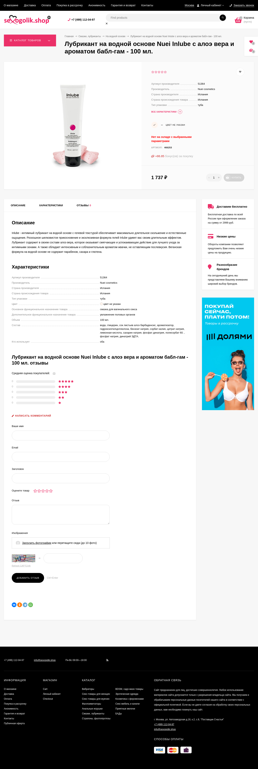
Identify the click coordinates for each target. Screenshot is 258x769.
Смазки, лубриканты (90, 36)
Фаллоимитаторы (91, 703)
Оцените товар (20, 490)
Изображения (20, 533)
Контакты (147, 5)
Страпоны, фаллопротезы (96, 718)
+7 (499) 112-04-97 (83, 19)
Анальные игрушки (92, 708)
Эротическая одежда (126, 694)
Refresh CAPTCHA (21, 566)
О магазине (11, 5)
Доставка (30, 5)
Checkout (48, 699)
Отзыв (15, 500)
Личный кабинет (52, 694)
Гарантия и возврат (123, 5)
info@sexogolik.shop (45, 660)
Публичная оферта (14, 723)
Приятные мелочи (125, 708)
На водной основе (116, 36)
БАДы (118, 713)
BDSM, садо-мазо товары (129, 689)
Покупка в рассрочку (70, 5)
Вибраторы (88, 689)
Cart (45, 689)
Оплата (46, 5)
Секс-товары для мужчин (95, 699)
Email (15, 447)
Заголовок (18, 468)
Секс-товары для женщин (96, 694)
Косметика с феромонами (129, 699)
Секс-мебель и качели (127, 703)
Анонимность (96, 5)
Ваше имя (18, 426)
